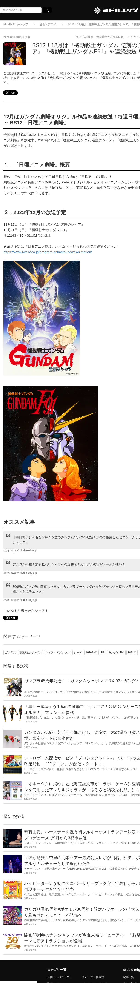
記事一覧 (128, 977)
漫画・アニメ (48, 24)
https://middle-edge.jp (24, 550)
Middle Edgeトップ (15, 24)
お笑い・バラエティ (59, 977)
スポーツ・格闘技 (93, 977)
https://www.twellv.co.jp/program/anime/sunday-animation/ (47, 252)
